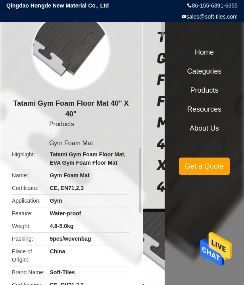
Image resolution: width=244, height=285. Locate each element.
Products (61, 124)
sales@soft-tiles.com (212, 16)
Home (204, 52)
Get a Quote (204, 166)
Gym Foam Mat (71, 143)
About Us (204, 128)
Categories (204, 71)
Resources (204, 109)
